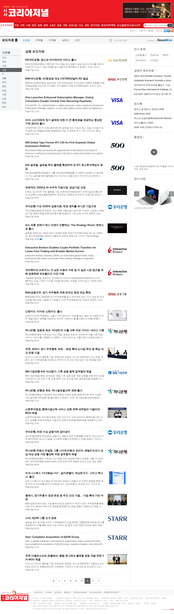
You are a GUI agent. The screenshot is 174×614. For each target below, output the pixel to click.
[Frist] (53, 581)
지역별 (52, 40)
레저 (4, 82)
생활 (4, 78)
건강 (4, 57)
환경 (4, 103)
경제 (4, 62)
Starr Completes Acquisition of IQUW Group (52, 537)
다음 (171, 193)
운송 (4, 90)
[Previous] (59, 581)
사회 (4, 94)
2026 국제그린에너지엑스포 (148, 127)
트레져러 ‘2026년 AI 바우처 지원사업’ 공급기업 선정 (55, 187)
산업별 (26, 40)
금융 (4, 70)
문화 (4, 86)
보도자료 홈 (10, 40)
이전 (136, 193)
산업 (4, 98)
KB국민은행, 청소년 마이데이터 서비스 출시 (50, 59)
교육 (4, 66)
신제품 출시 (141, 55)
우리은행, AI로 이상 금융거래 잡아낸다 (47, 431)
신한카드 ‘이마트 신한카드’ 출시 (43, 311)
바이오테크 (141, 60)
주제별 (39, 40)
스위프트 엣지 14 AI (143, 208)
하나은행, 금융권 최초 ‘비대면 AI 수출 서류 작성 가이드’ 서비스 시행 (64, 330)
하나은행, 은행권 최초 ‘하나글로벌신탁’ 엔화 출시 (53, 390)
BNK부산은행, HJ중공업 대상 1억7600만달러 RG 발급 (56, 78)
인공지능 (154, 55)
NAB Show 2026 (142, 113)
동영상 (138, 137)
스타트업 (154, 60)
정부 (4, 107)
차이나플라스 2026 (143, 122)
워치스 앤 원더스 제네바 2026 (149, 109)
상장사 (65, 40)
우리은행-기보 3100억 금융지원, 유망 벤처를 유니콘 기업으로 (60, 206)
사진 (77, 40)
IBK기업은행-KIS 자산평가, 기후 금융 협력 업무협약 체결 (58, 371)
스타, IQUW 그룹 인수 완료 (41, 518)
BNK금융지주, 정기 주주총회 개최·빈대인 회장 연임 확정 (58, 292)
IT (3, 74)
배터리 (166, 55)
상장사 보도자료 (144, 70)
